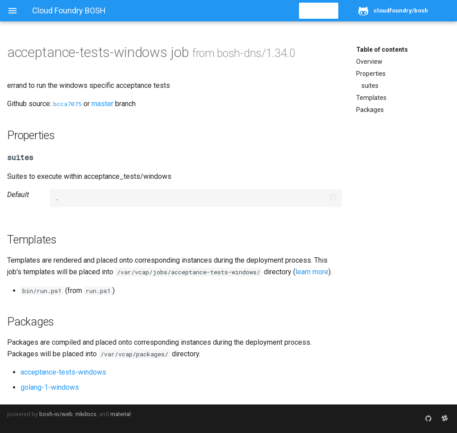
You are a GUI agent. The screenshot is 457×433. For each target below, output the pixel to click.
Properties (371, 73)
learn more (311, 272)
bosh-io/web (56, 414)
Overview (369, 61)
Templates (371, 97)
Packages (370, 109)
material (120, 414)
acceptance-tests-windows (63, 372)
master (102, 103)
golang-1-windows (50, 387)
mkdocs (85, 414)
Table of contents (382, 49)
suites (369, 85)
